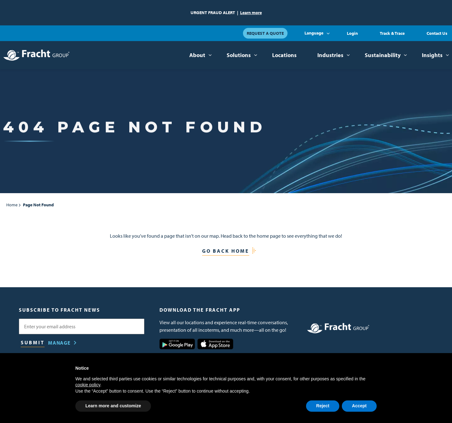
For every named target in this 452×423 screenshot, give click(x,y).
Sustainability (383, 55)
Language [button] (313, 33)
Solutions (239, 55)
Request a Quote (265, 33)
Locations (284, 55)
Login (352, 33)
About (197, 55)
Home (12, 205)
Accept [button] (359, 405)
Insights (432, 55)
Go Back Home (225, 251)
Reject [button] (322, 405)
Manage (59, 343)
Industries (330, 55)
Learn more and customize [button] (113, 405)
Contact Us (437, 33)
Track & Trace (392, 33)
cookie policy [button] (87, 384)
